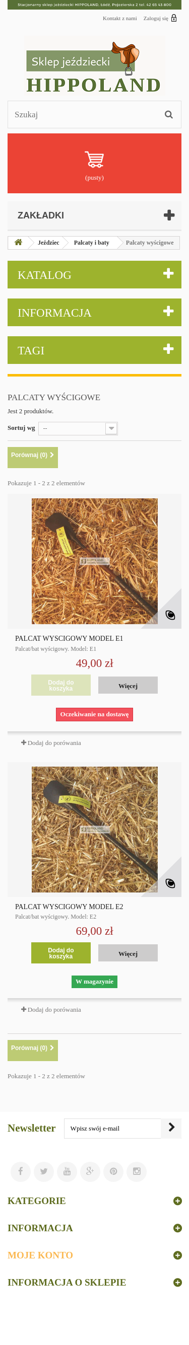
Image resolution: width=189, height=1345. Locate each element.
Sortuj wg (21, 427)
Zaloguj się (160, 18)
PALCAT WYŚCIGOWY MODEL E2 (69, 907)
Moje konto (40, 1255)
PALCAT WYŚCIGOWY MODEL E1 (69, 638)
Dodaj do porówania (54, 742)
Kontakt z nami (120, 18)
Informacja (55, 313)
